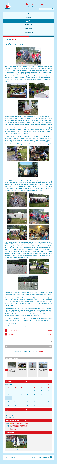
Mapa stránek (36, 4)
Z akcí (14, 39)
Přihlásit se (45, 4)
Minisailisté (28, 33)
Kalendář (8, 382)
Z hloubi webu (10, 433)
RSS (28, 4)
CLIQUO (39, 457)
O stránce (28, 29)
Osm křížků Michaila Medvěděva (20, 425)
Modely (28, 17)
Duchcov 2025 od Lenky (43, 370)
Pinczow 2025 (22, 369)
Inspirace (28, 25)
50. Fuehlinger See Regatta (12, 370)
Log (7, 410)
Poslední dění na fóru (12, 420)
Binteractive (46, 457)
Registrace (30, 6)
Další (6, 370)
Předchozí (50, 370)
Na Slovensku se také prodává (19, 423)
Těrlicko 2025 (32, 369)
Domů (28, 13)
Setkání (28, 21)
